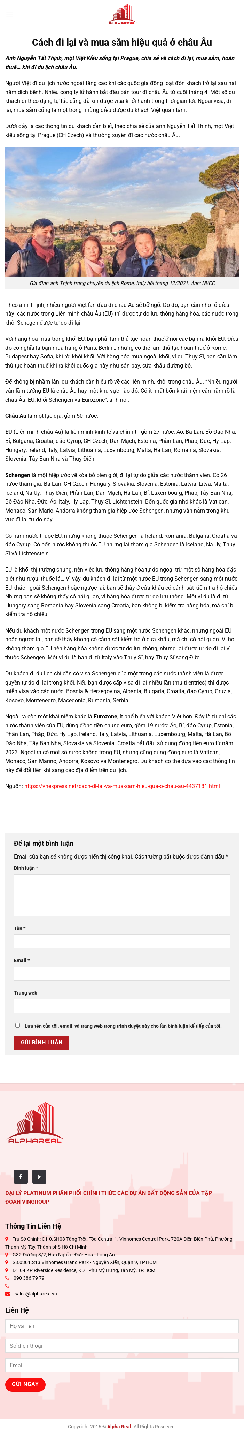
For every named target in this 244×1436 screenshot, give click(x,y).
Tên (19, 928)
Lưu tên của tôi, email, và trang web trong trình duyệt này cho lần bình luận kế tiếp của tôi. (123, 1026)
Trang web (25, 993)
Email (22, 960)
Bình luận (26, 868)
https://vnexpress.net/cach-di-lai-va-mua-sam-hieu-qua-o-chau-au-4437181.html (122, 786)
